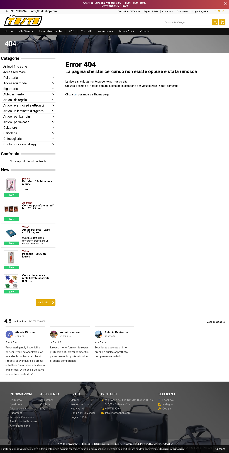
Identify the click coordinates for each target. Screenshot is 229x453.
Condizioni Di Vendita (129, 11)
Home (8, 31)
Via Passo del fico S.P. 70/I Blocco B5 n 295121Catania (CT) (127, 402)
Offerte (145, 31)
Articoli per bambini (17, 116)
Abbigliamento (13, 94)
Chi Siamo (26, 31)
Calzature (10, 127)
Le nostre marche (50, 31)
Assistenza (182, 11)
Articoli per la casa (16, 122)
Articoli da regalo (15, 100)
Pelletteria (10, 77)
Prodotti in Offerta (81, 404)
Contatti (86, 31)
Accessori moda (15, 83)
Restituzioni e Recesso (23, 421)
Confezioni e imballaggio (20, 144)
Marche (75, 400)
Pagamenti (16, 413)
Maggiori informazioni (171, 449)
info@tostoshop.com (44, 11)
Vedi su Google (216, 322)
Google (164, 408)
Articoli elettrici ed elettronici (23, 105)
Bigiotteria (10, 89)
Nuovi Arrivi (126, 31)
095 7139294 (15, 11)
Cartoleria (10, 133)
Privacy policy (18, 408)
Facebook (166, 400)
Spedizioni (16, 404)
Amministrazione (20, 425)
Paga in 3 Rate (151, 11)
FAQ (71, 31)
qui (75, 94)
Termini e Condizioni (22, 417)
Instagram (166, 404)
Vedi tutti (46, 302)
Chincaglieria (12, 139)
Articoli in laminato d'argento (23, 111)
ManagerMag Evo (163, 444)
